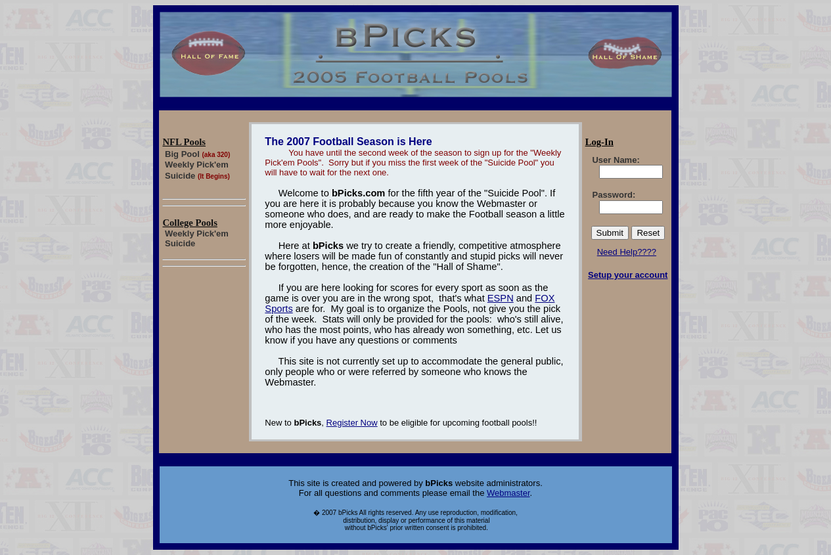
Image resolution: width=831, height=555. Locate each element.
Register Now (352, 423)
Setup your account (627, 275)
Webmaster (508, 493)
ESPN (500, 298)
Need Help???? (626, 252)
